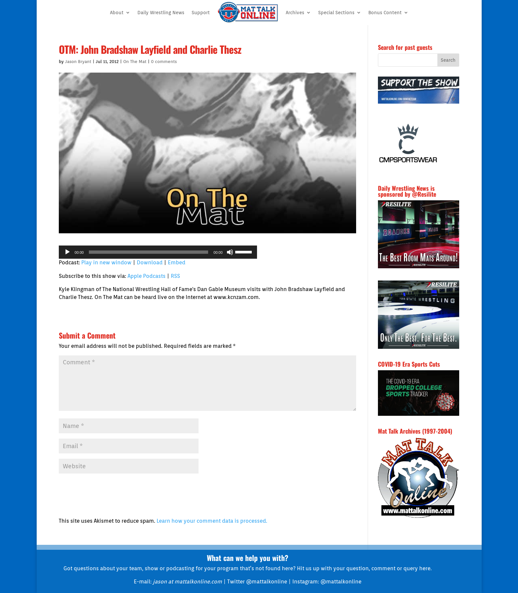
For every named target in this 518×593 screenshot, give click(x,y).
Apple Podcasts (147, 276)
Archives (295, 12)
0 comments (164, 61)
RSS (175, 276)
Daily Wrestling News (160, 12)
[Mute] (230, 252)
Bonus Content (385, 12)
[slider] (148, 252)
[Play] (67, 252)
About (117, 12)
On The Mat (134, 61)
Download (150, 262)
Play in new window (106, 262)
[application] (158, 252)
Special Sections (336, 12)
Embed (176, 262)
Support (201, 12)
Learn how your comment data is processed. (212, 521)
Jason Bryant (78, 61)
